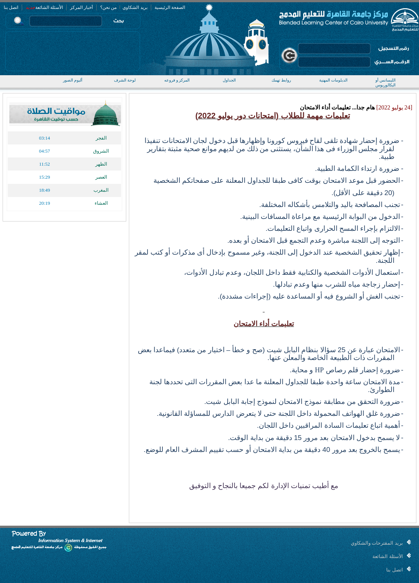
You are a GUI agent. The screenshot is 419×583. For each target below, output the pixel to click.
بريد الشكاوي (134, 7)
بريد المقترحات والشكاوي (377, 543)
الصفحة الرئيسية (170, 7)
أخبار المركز (81, 7)
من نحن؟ (108, 7)
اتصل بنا (11, 7)
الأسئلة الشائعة (49, 7)
